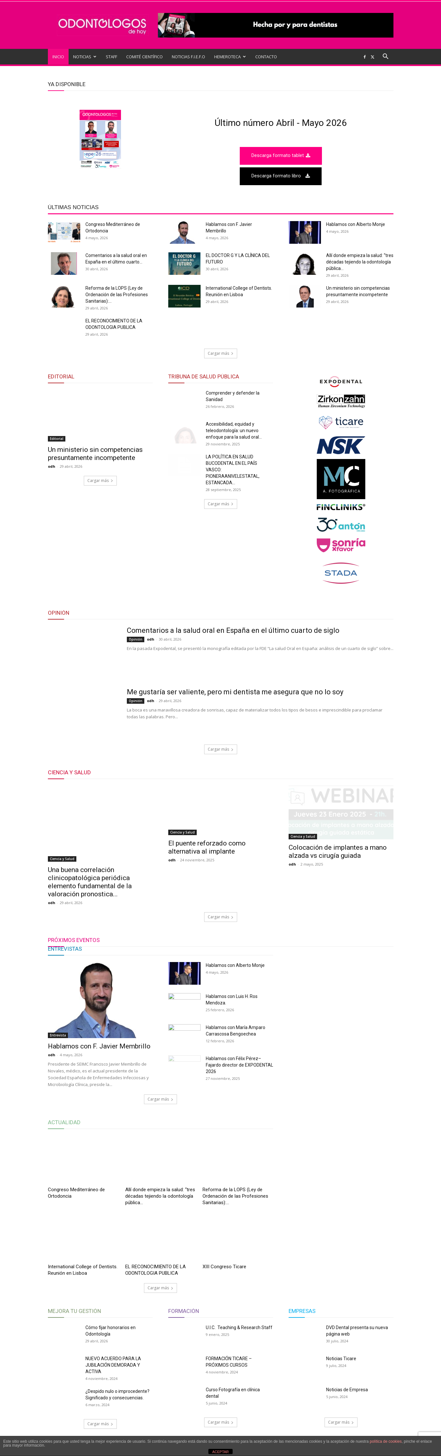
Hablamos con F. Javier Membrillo (99, 1046)
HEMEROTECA (230, 57)
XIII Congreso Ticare (224, 1267)
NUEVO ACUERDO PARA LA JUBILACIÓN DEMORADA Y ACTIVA (113, 1365)
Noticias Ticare (341, 1358)
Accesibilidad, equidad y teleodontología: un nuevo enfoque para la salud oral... (234, 430)
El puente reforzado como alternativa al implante (207, 874)
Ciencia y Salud (62, 859)
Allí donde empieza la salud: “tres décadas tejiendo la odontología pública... (359, 262)
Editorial (56, 438)
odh (51, 466)
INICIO (58, 57)
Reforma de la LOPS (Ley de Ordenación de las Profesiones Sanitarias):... (116, 295)
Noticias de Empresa (347, 1389)
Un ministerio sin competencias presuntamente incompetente (95, 454)
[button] (385, 57)
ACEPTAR (220, 1452)
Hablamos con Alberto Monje (355, 224)
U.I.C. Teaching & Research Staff (239, 1327)
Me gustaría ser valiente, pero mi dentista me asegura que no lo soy (235, 692)
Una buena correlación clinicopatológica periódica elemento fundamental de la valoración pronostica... (90, 882)
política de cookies (386, 1441)
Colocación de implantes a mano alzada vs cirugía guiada (338, 874)
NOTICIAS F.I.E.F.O (188, 57)
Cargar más (221, 353)
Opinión (135, 639)
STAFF (111, 57)
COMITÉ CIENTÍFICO (144, 57)
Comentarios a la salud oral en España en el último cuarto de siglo (233, 630)
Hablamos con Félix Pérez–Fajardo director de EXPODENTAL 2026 (239, 1065)
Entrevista (58, 1035)
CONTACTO (266, 57)
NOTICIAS (84, 57)
